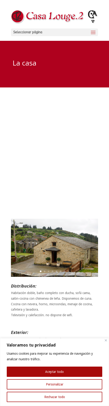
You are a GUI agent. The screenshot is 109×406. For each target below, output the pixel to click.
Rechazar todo (54, 397)
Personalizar (54, 384)
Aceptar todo (54, 372)
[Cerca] (106, 340)
